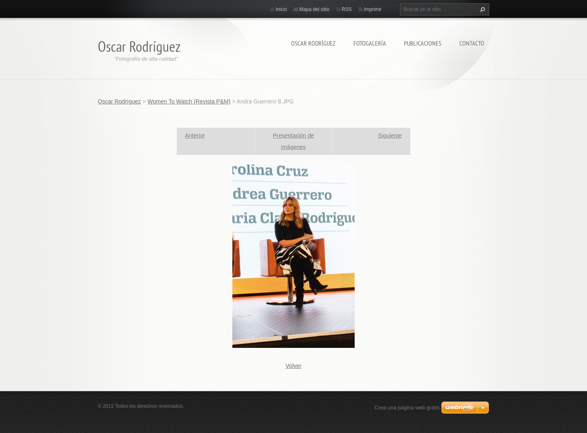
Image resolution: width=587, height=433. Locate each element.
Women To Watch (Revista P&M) (189, 101)
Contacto (471, 43)
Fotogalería (369, 43)
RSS (347, 9)
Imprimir (373, 9)
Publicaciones (422, 43)
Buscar (481, 9)
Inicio (281, 9)
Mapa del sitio (314, 9)
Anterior (195, 135)
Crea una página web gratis (407, 407)
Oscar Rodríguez (313, 43)
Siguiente (390, 135)
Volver (294, 366)
